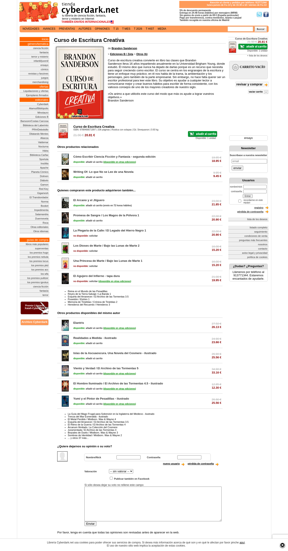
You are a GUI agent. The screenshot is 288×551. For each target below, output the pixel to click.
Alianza (44, 138)
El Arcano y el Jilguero (88, 200)
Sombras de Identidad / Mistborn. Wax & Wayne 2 (95, 435)
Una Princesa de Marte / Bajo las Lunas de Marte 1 (107, 260)
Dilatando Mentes (39, 133)
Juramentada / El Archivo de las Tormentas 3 (92, 430)
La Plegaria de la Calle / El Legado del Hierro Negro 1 (109, 230)
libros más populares (37, 244)
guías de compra (37, 239)
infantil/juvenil (41, 61)
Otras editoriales (39, 227)
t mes (126, 28)
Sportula (43, 159)
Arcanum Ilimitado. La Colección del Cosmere (92, 427)
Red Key (43, 189)
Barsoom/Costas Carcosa (34, 121)
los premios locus (38, 261)
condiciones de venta (255, 236)
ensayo (44, 65)
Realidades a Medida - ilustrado (94, 338)
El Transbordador (39, 197)
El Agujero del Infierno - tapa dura (96, 276)
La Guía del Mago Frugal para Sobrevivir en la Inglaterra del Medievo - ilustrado (111, 414)
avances (49, 28)
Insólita (44, 163)
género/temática (38, 43)
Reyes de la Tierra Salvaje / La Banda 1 (89, 294)
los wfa (44, 273)
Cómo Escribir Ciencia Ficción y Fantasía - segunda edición (114, 156)
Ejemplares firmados (37, 95)
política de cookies (257, 257)
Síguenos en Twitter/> (259, 14)
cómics (44, 69)
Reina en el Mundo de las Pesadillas (87, 291)
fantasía (44, 52)
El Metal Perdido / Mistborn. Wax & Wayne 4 (92, 419)
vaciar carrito (258, 92)
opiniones (102, 28)
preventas (67, 28)
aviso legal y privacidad (255, 253)
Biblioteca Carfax (39, 155)
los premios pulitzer (37, 278)
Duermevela (41, 218)
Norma (44, 201)
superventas (41, 248)
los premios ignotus (37, 282)
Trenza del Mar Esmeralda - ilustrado (88, 416)
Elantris (78, 322)
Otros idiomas (40, 231)
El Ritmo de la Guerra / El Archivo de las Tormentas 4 (97, 424)
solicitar (85, 236)
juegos (44, 77)
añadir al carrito (87, 162)
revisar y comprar (252, 85)
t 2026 (138, 28)
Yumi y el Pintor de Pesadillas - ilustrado (101, 398)
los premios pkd (39, 265)
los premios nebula (38, 257)
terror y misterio (39, 56)
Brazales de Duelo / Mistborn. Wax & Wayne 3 (93, 432)
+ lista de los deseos (257, 55)
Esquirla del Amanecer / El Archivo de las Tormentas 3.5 (98, 296)
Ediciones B (41, 117)
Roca (46, 222)
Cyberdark (43, 104)
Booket (44, 205)
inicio (45, 39)
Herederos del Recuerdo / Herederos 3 (89, 304)
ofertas (44, 86)
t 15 (116, 28)
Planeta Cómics (39, 172)
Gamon (44, 184)
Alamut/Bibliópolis (38, 108)
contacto (263, 248)
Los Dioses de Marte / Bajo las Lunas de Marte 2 (106, 245)
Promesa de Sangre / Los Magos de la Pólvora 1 (106, 215)
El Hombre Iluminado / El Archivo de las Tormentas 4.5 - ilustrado (118, 383)
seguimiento (260, 231)
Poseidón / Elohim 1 (79, 299)
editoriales (41, 99)
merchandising (41, 82)
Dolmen (44, 176)
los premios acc (39, 269)
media (162, 28)
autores (84, 28)
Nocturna (44, 146)
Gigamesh (42, 193)
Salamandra (41, 214)
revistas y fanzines (38, 73)
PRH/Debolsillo (40, 129)
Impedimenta (41, 210)
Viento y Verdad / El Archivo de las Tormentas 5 (105, 368)
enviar (237, 168)
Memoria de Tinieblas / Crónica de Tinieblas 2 (92, 302)
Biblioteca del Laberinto (35, 125)
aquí (242, 542)
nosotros (262, 244)
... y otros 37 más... (78, 438)
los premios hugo (39, 252)
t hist (150, 28)
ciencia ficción (40, 48)
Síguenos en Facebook (266, 14)
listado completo (259, 227)
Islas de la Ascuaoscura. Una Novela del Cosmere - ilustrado (114, 353)
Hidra (45, 150)
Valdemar (43, 142)
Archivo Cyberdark (34, 322)
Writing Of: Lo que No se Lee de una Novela (103, 171)
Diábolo (44, 180)
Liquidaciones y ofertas (36, 91)
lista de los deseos (257, 219)
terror (45, 295)
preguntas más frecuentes (253, 240)
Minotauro (42, 112)
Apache (44, 167)
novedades (31, 28)
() (119, 162)
